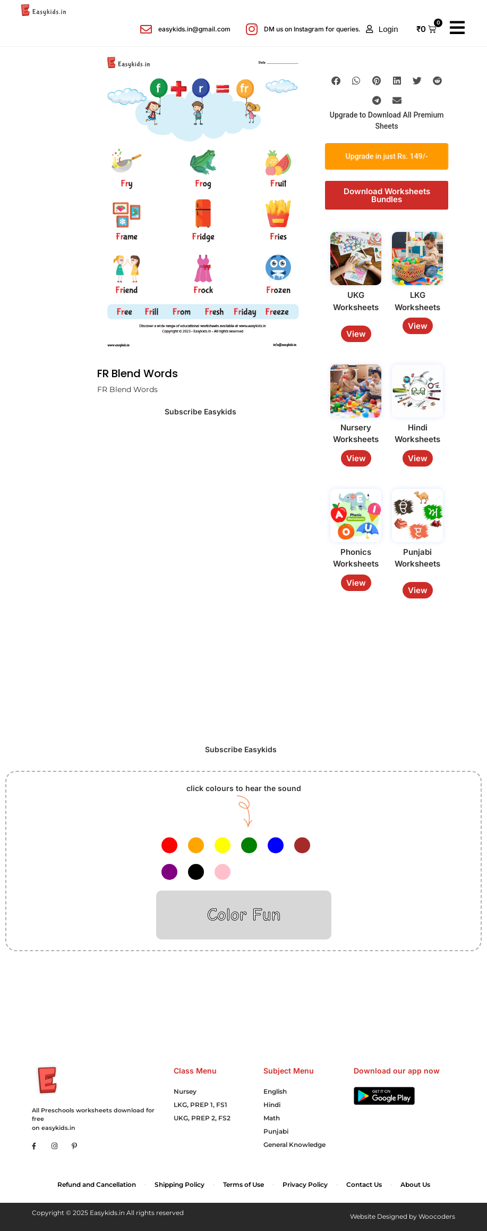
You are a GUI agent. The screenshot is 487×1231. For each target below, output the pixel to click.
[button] (382, 29)
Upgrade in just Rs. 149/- (386, 156)
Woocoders (436, 1216)
